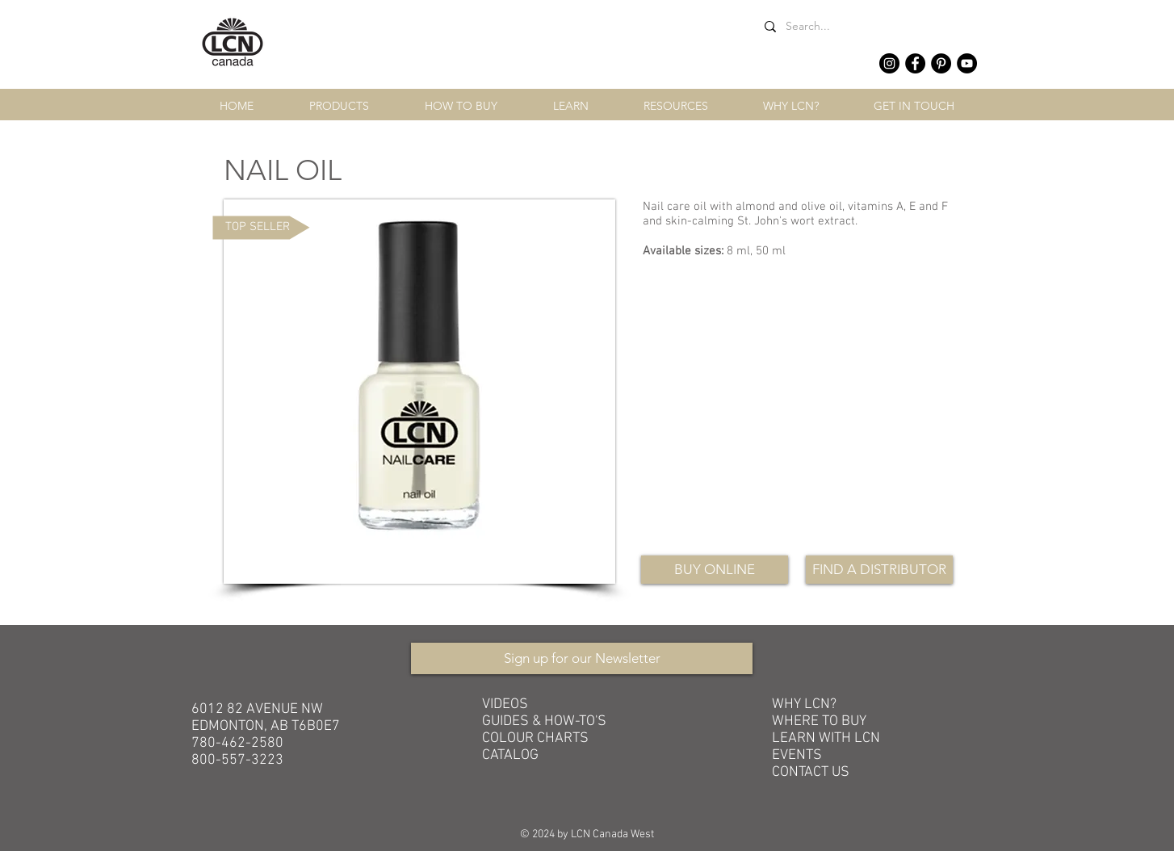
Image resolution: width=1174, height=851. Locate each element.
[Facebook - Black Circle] (915, 63)
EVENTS (797, 755)
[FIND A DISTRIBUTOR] (879, 569)
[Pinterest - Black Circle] (941, 63)
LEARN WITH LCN (826, 738)
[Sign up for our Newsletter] (582, 658)
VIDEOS (505, 704)
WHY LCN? (804, 704)
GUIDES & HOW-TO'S (544, 721)
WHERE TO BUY (819, 721)
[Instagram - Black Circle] (889, 63)
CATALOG (510, 755)
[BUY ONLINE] (714, 569)
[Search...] (865, 26)
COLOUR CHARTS (535, 738)
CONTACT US (810, 772)
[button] (338, 106)
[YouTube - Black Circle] (967, 63)
